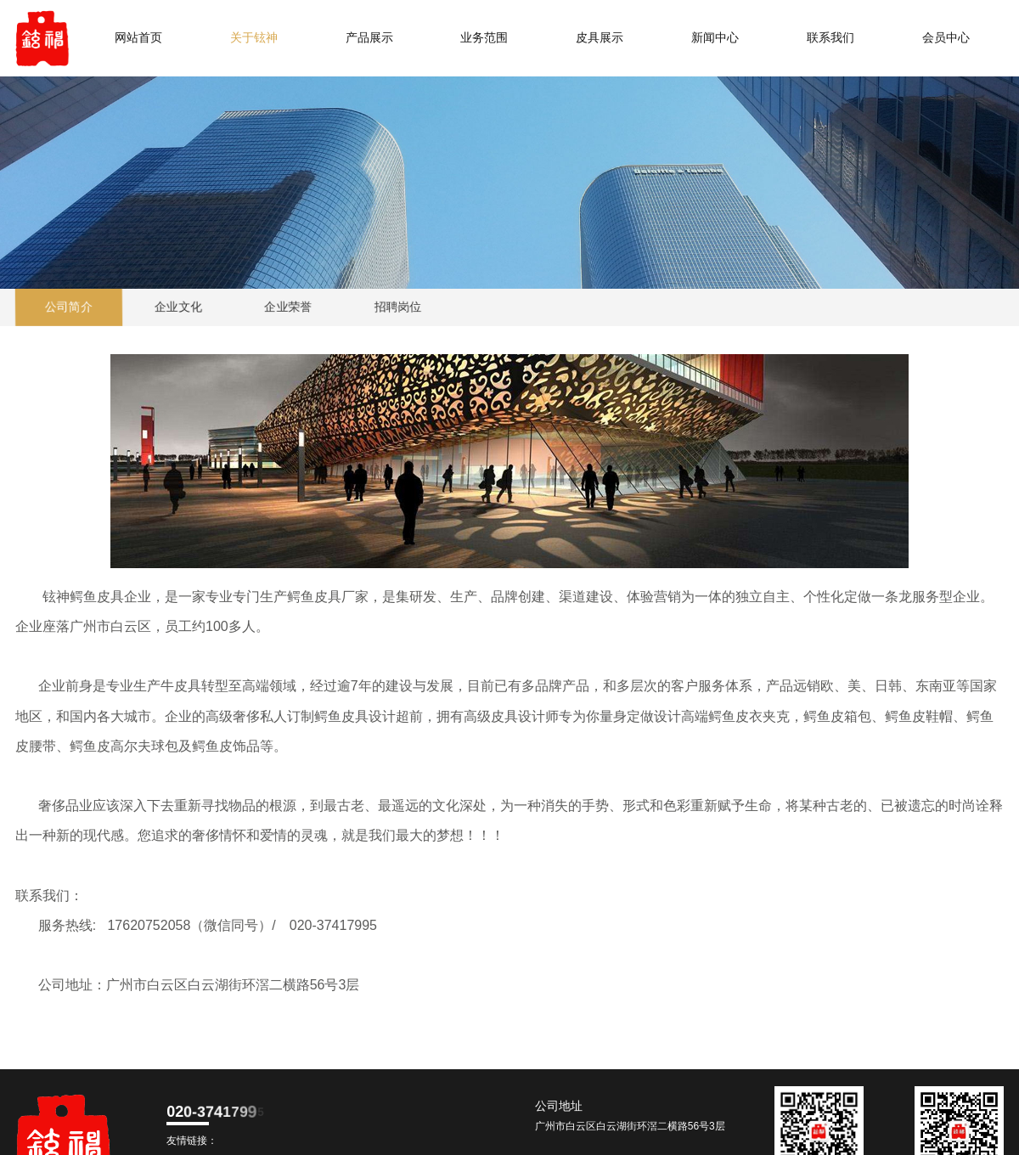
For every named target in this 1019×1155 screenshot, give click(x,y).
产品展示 (369, 37)
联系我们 (830, 37)
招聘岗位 (398, 307)
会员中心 (946, 37)
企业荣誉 (288, 307)
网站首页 (138, 37)
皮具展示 (599, 37)
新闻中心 (715, 37)
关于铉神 (254, 37)
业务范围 (484, 37)
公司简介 (69, 307)
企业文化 (179, 307)
